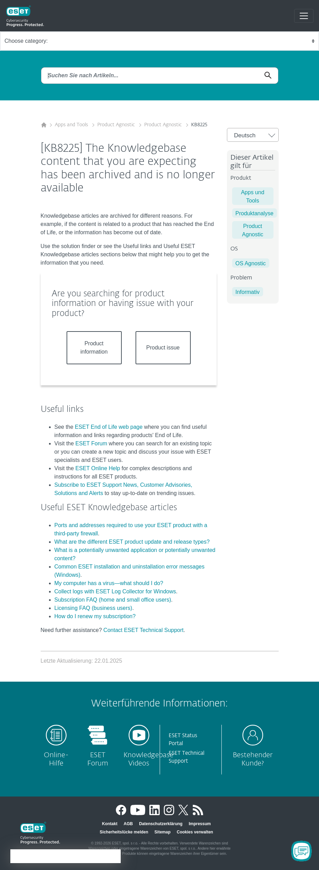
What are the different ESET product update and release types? (132, 542)
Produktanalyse (254, 213)
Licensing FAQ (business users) (93, 608)
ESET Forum (91, 443)
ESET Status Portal (183, 739)
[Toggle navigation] (303, 16)
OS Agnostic (251, 263)
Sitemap (162, 832)
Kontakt (110, 823)
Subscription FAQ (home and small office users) (112, 600)
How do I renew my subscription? (95, 616)
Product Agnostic (116, 124)
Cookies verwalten (195, 832)
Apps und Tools (253, 196)
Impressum (200, 823)
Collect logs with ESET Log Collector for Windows (115, 591)
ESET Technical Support (187, 757)
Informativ (248, 292)
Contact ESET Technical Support (143, 630)
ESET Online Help (98, 468)
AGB (128, 823)
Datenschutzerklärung (160, 823)
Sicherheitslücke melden (124, 832)
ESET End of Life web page (108, 427)
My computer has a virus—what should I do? (108, 583)
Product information (94, 347)
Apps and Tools (72, 124)
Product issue (163, 347)
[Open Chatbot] (301, 851)
